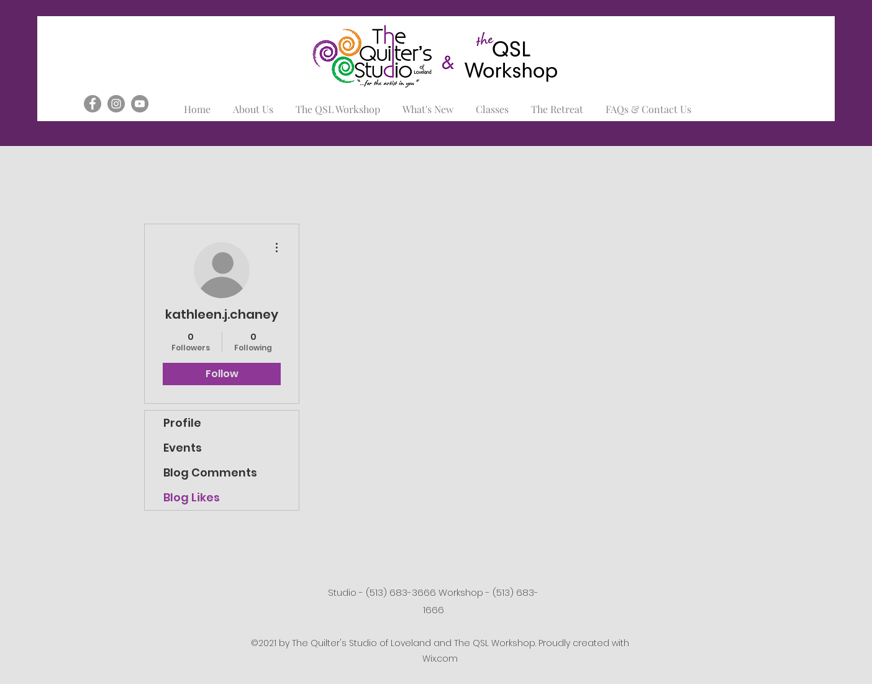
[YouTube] (139, 103)
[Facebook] (92, 103)
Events (182, 447)
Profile (182, 423)
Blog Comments (210, 472)
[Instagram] (116, 103)
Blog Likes (191, 497)
